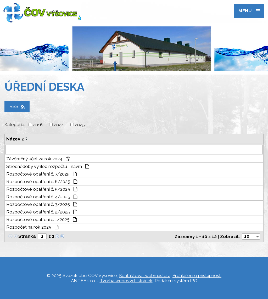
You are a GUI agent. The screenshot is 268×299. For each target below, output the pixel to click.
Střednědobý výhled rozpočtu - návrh (47, 166)
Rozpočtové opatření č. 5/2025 (41, 189)
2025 (80, 124)
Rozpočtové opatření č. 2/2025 (41, 212)
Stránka (27, 236)
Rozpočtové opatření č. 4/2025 (41, 196)
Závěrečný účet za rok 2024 (38, 158)
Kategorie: (14, 124)
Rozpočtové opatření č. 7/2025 (41, 174)
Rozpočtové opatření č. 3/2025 (41, 204)
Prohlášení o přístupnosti (196, 275)
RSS (17, 106)
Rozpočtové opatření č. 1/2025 (41, 219)
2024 (59, 124)
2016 (38, 124)
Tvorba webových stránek (126, 280)
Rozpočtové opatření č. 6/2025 (41, 181)
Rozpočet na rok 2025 (32, 227)
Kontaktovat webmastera (144, 275)
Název (15, 139)
